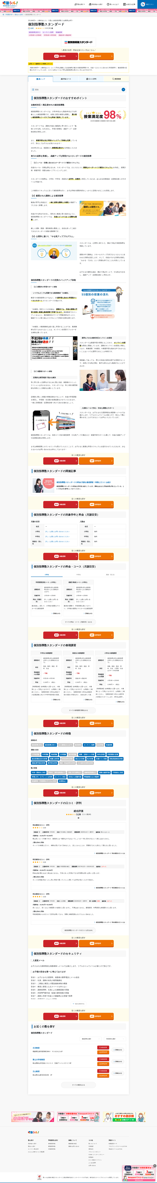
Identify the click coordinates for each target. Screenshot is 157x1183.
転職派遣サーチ (113, 1143)
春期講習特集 (51, 1143)
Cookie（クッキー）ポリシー (96, 1154)
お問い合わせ (92, 1165)
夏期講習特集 (51, 1146)
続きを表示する (78, 1004)
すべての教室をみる (78, 1085)
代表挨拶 (91, 1146)
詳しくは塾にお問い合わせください (57, 531)
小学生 (47, 574)
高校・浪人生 (110, 574)
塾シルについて (93, 1143)
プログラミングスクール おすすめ (118, 1146)
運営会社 (91, 1149)
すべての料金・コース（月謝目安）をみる (78, 622)
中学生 (78, 574)
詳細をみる (56, 613)
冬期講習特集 (51, 1149)
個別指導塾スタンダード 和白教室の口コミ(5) (109, 853)
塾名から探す (19, 14)
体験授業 (59, 56)
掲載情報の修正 (72, 1143)
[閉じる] (154, 1165)
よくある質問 (92, 1162)
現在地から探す (32, 1143)
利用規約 (91, 1157)
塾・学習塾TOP (8, 14)
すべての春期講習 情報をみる (78, 710)
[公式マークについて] (31, 28)
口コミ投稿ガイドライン (95, 1160)
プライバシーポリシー (95, 1151)
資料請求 (95, 56)
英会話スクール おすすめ (115, 1149)
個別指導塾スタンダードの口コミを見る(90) (78, 930)
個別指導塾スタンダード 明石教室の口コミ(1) (109, 888)
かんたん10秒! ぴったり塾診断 (36, 1151)
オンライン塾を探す (33, 1149)
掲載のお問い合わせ (73, 1146)
